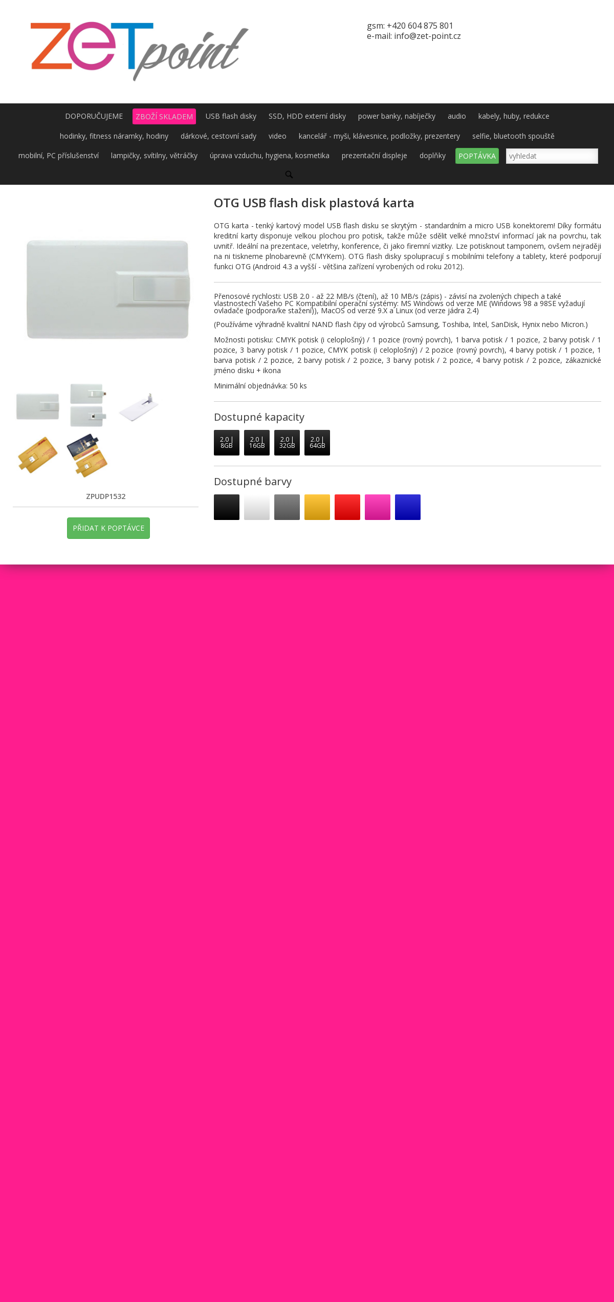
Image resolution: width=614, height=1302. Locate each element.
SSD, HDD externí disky (307, 116)
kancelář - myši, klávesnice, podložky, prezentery (379, 136)
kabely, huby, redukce (514, 116)
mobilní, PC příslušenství (58, 155)
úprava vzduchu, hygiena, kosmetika (270, 155)
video (278, 136)
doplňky (433, 155)
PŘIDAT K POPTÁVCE (108, 528)
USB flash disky (231, 116)
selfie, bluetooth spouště (513, 136)
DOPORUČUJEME (94, 116)
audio (457, 116)
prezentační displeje (374, 155)
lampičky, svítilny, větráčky (154, 155)
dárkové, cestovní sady (218, 136)
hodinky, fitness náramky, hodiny (114, 136)
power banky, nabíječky (396, 116)
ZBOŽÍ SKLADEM (164, 116)
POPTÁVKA (477, 156)
